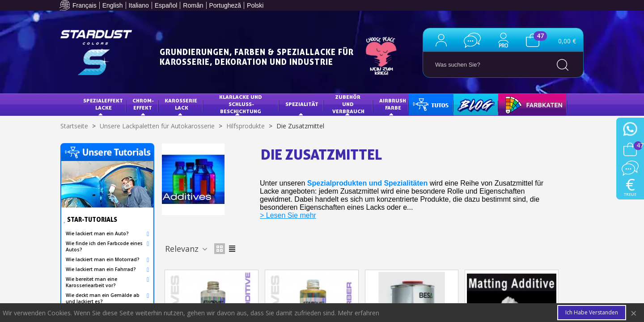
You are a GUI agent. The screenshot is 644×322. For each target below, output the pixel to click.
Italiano (139, 5)
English (112, 5)
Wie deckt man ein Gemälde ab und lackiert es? (103, 298)
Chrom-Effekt (142, 104)
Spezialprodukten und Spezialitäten (367, 183)
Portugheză (225, 5)
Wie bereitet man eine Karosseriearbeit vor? (91, 282)
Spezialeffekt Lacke (103, 104)
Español (166, 5)
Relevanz (187, 248)
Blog (467, 104)
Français (84, 5)
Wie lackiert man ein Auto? (97, 233)
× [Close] (634, 312)
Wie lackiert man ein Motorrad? (103, 259)
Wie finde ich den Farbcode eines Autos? (104, 246)
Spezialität (301, 104)
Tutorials (430, 104)
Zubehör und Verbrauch (348, 103)
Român (193, 5)
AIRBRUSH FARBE (393, 104)
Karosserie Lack (182, 104)
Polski (255, 5)
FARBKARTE (519, 104)
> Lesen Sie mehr (288, 215)
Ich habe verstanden (591, 312)
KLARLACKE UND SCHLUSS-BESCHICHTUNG (241, 103)
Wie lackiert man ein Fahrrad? (101, 269)
